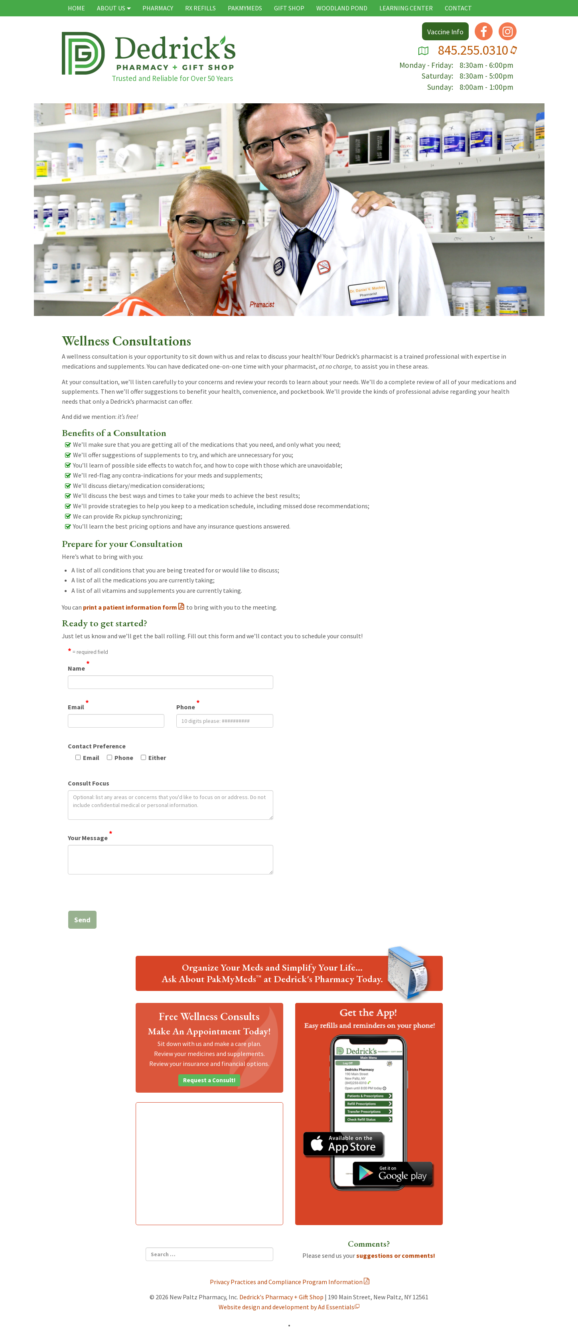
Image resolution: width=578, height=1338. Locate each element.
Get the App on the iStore (344, 1145)
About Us (114, 8)
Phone (188, 706)
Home (76, 8)
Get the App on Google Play (394, 1175)
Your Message (90, 837)
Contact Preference (97, 746)
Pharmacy (157, 8)
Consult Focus (88, 783)
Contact (458, 8)
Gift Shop (289, 8)
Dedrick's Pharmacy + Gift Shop (281, 1297)
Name (79, 667)
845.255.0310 (477, 50)
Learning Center (406, 8)
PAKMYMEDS (245, 8)
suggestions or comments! (395, 1255)
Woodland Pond (341, 8)
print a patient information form (130, 607)
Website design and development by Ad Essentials (286, 1307)
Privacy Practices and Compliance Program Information (286, 1282)
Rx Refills (200, 8)
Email (78, 706)
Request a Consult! (209, 1080)
